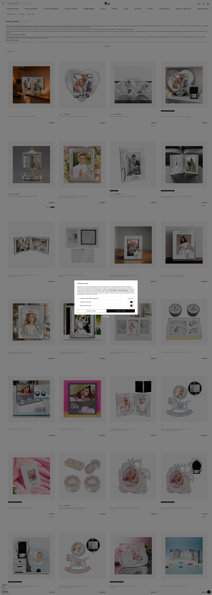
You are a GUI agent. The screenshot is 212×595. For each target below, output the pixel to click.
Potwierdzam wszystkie (121, 310)
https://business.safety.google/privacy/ (119, 290)
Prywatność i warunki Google (103, 290)
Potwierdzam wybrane (91, 310)
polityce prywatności (113, 289)
